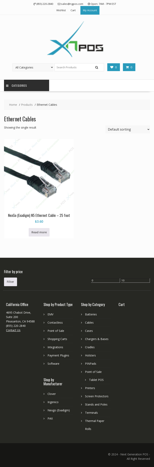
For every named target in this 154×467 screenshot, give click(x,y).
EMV (50, 314)
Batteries (91, 314)
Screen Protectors (96, 396)
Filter (10, 282)
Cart (73, 10)
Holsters (90, 355)
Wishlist (61, 10)
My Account (90, 10)
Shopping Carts (57, 339)
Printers (90, 388)
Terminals (91, 413)
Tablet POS (96, 380)
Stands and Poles (96, 404)
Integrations (55, 347)
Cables (89, 322)
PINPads (90, 363)
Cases (89, 331)
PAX (50, 418)
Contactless (55, 322)
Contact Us (13, 330)
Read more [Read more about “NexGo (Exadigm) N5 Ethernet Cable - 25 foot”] (39, 232)
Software (53, 363)
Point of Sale (56, 331)
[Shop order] (127, 129)
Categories (16, 85)
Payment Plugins (58, 355)
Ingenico (53, 402)
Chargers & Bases (96, 339)
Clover (52, 394)
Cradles (90, 347)
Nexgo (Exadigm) (59, 410)
